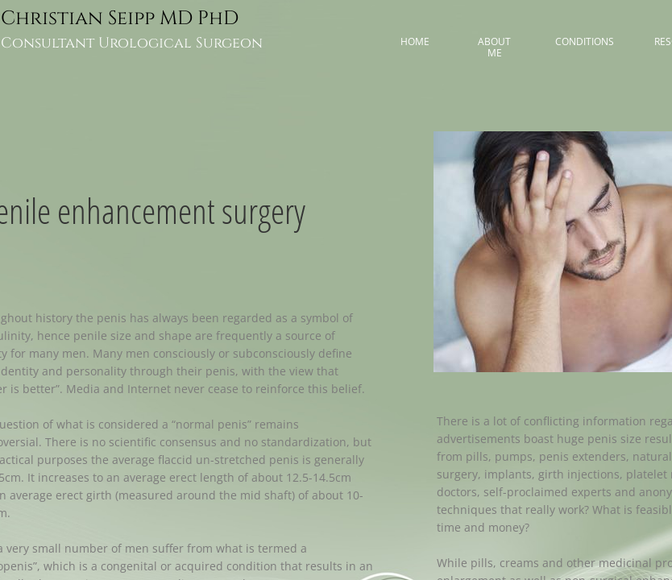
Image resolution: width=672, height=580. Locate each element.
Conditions (584, 41)
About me (494, 47)
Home (414, 41)
